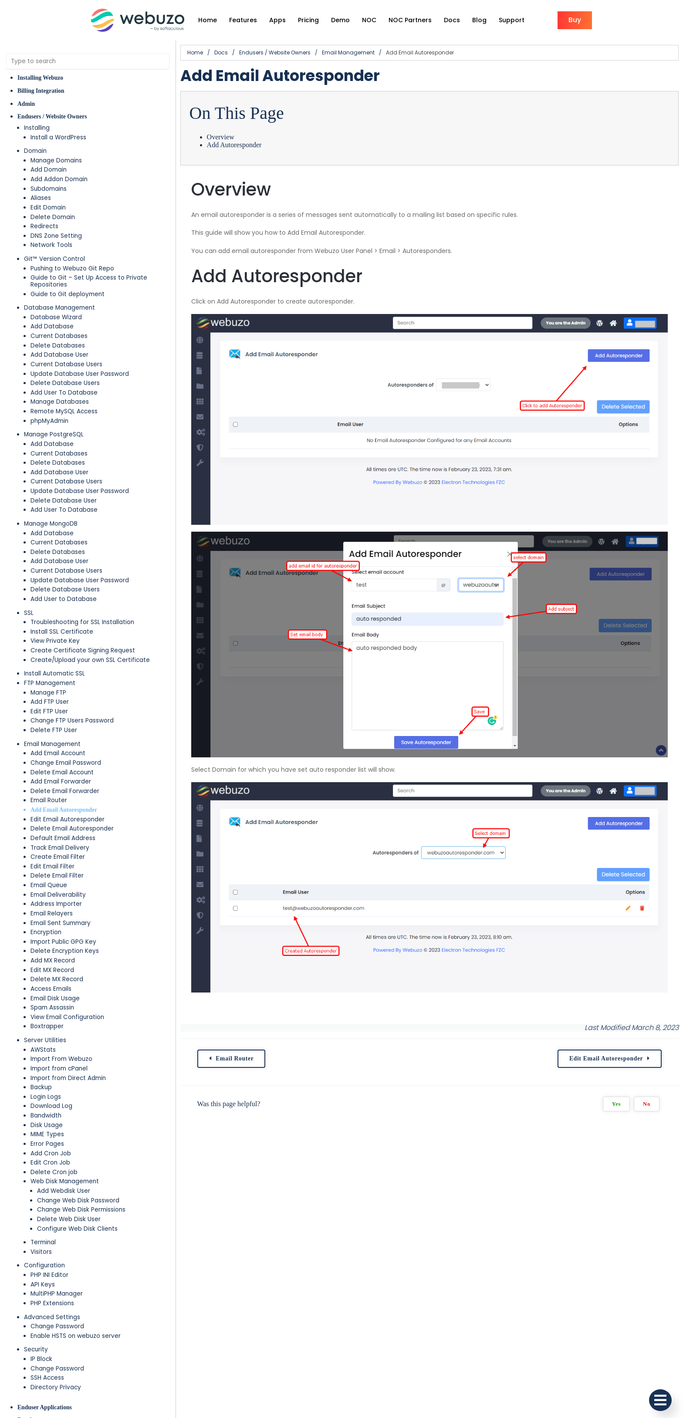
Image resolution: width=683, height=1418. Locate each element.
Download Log (51, 1106)
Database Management (59, 308)
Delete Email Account (62, 772)
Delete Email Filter (57, 875)
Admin (26, 104)
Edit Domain (48, 207)
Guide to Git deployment (67, 294)
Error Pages (47, 1144)
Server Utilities (45, 1040)
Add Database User (59, 355)
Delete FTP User (53, 730)
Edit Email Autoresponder (67, 819)
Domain (35, 151)
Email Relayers (51, 913)
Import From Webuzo (61, 1059)
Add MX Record (52, 960)
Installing (37, 128)
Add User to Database (63, 599)
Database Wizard (56, 317)
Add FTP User (49, 702)
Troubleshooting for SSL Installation (82, 622)
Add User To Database (64, 392)
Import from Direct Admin (68, 1078)
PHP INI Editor (49, 1275)
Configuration (44, 1265)
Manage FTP (48, 693)
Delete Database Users (65, 383)
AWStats (43, 1050)
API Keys (42, 1284)
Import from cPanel (59, 1068)
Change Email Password (65, 763)
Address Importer (56, 904)
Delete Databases (57, 345)
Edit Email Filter (52, 866)
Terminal (43, 1242)
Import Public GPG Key (63, 942)
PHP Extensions (52, 1303)
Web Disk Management (64, 1181)
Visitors (41, 1252)
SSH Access (47, 1378)
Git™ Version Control (54, 259)
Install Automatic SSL (54, 673)
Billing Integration (40, 91)
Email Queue (48, 885)
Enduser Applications (44, 1407)
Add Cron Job (50, 1153)
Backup (41, 1087)
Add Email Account (57, 753)
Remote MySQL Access (64, 411)
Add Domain (48, 169)
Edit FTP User (49, 711)
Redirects (44, 226)
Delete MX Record (56, 979)
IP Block (41, 1359)
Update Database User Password (79, 374)
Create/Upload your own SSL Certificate (90, 660)
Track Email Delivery (59, 848)
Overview (220, 137)
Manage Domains (56, 160)
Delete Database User (63, 500)
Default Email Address (62, 838)
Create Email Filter (57, 857)
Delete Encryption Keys (64, 951)
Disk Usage (46, 1125)
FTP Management (49, 683)
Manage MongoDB (51, 524)
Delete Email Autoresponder (72, 828)
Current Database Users (66, 364)
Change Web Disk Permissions (81, 1209)
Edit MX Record (52, 970)
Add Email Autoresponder (63, 810)
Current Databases (59, 336)
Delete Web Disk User (69, 1219)
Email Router (48, 800)
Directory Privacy (55, 1387)
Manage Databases (59, 402)
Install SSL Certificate (61, 632)
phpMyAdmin (49, 421)
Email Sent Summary (60, 923)
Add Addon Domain (59, 179)
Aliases (40, 198)
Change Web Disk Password (78, 1200)
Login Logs (45, 1097)
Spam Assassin (52, 1007)
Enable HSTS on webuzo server (75, 1336)
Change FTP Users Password (72, 720)
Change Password (57, 1326)
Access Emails (50, 989)
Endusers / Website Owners (52, 116)
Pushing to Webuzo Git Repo (72, 268)
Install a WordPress (58, 137)
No (646, 1104)
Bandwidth (45, 1115)
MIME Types (47, 1134)
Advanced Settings (52, 1317)
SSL (29, 613)
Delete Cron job (54, 1172)
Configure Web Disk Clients (77, 1229)
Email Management (52, 744)
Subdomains (48, 189)
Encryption (45, 932)
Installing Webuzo (40, 77)
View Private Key (55, 641)
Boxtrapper (47, 1026)
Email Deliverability (58, 895)
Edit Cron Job (50, 1162)
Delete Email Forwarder (64, 791)
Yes (616, 1104)
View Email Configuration (67, 1017)
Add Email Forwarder (60, 781)
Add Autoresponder (234, 145)
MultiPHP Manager (56, 1294)
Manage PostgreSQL (54, 434)
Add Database (52, 326)
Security (36, 1349)
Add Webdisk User (63, 1191)
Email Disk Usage (55, 998)
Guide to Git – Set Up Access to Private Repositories (88, 281)
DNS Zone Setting (56, 236)
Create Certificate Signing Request (82, 650)
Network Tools (51, 245)
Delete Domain (52, 217)
